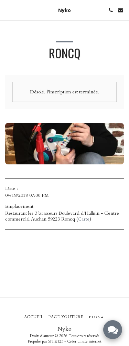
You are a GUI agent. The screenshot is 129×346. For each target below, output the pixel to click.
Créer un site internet (84, 341)
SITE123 (55, 341)
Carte (83, 219)
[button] (7, 10)
